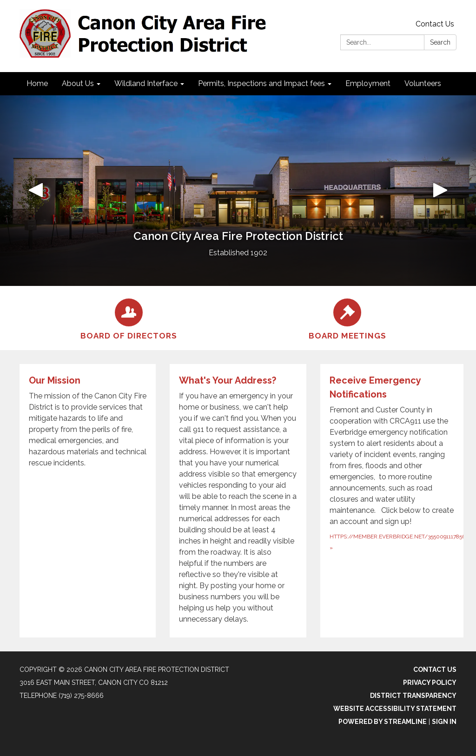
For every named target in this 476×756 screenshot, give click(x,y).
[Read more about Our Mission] (88, 500)
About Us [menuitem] (78, 83)
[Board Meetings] (347, 318)
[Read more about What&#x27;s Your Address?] (238, 500)
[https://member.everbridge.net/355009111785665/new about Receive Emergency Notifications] (395, 500)
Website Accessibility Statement (394, 708)
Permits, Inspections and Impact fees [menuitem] (261, 83)
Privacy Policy (429, 682)
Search (440, 42)
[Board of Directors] (128, 318)
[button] (36, 190)
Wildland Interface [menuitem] (146, 83)
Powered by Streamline (382, 721)
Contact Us (435, 24)
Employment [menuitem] (367, 83)
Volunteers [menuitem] (422, 83)
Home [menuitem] (37, 83)
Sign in (444, 721)
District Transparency (413, 695)
